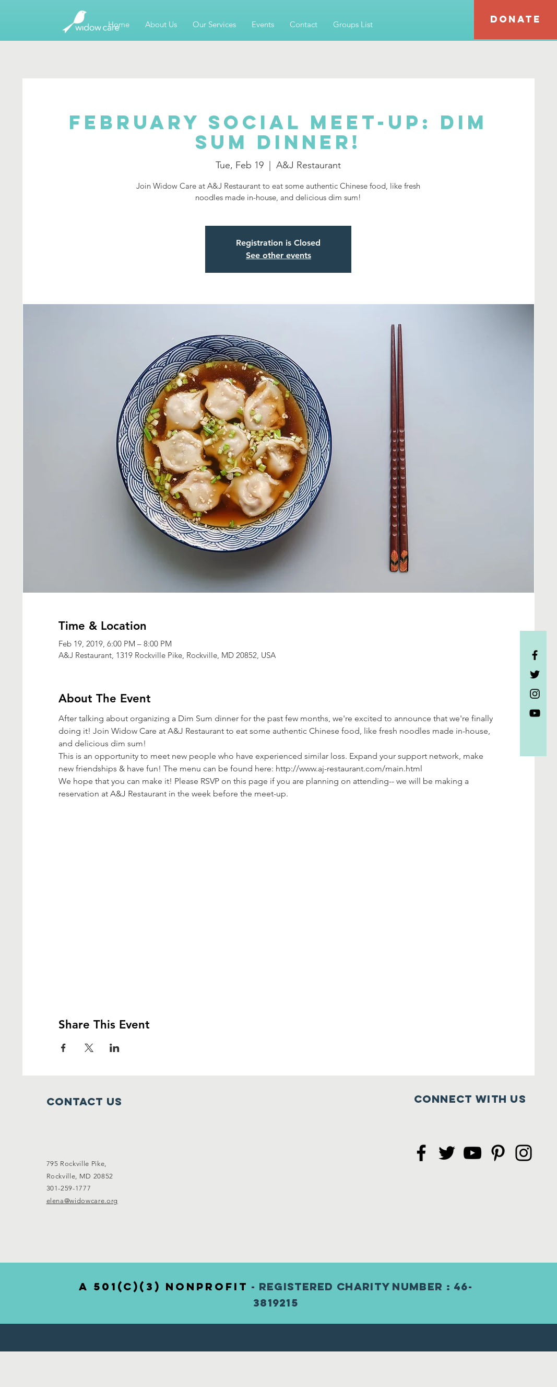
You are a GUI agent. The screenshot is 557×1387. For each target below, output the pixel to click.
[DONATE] (515, 19)
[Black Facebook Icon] (534, 655)
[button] (161, 24)
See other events (278, 255)
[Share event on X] (89, 1048)
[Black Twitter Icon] (534, 674)
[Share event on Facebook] (63, 1048)
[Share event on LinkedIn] (115, 1048)
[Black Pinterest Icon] (498, 1153)
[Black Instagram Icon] (534, 693)
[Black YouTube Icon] (534, 713)
